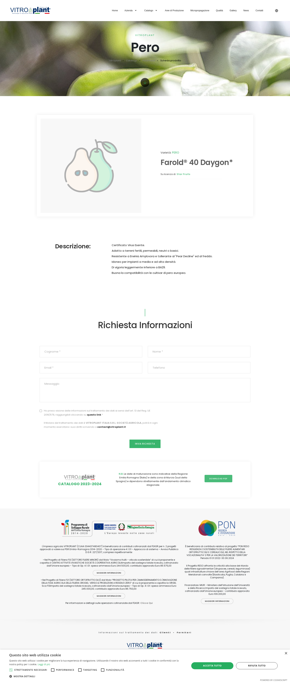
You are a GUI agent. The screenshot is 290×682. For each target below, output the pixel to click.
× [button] (285, 653)
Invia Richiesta (145, 443)
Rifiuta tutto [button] (257, 665)
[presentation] (222, 416)
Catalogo (151, 10)
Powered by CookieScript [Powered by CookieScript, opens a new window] (273, 680)
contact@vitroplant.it (111, 427)
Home (115, 10)
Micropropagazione (199, 10)
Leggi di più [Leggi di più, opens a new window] (44, 664)
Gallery (233, 10)
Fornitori (184, 632)
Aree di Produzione (174, 10)
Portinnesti (149, 60)
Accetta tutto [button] (212, 665)
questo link (94, 414)
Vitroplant (115, 60)
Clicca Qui (146, 603)
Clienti (165, 632)
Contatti (259, 10)
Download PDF (218, 478)
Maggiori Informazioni (109, 573)
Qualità (219, 10)
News (246, 10)
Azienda (131, 10)
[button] (97, 676)
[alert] (145, 665)
